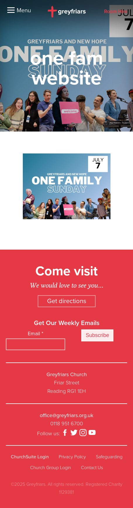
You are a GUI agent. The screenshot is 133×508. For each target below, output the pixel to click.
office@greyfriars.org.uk (66, 415)
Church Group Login (50, 468)
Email (35, 333)
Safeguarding (109, 457)
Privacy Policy (72, 457)
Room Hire (115, 12)
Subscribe (97, 335)
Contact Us (92, 468)
